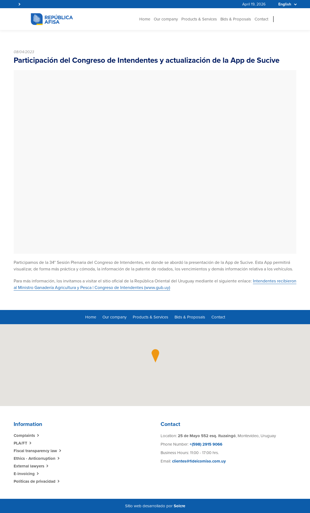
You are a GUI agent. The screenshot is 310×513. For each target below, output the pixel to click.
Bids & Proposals (235, 19)
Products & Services (199, 19)
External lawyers (29, 466)
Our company (166, 19)
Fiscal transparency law (35, 450)
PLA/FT (20, 443)
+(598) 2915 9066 (205, 444)
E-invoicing (24, 473)
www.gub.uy (157, 287)
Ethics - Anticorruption (34, 458)
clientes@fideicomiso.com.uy (199, 461)
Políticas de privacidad (34, 481)
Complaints (24, 435)
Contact (261, 19)
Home (144, 19)
